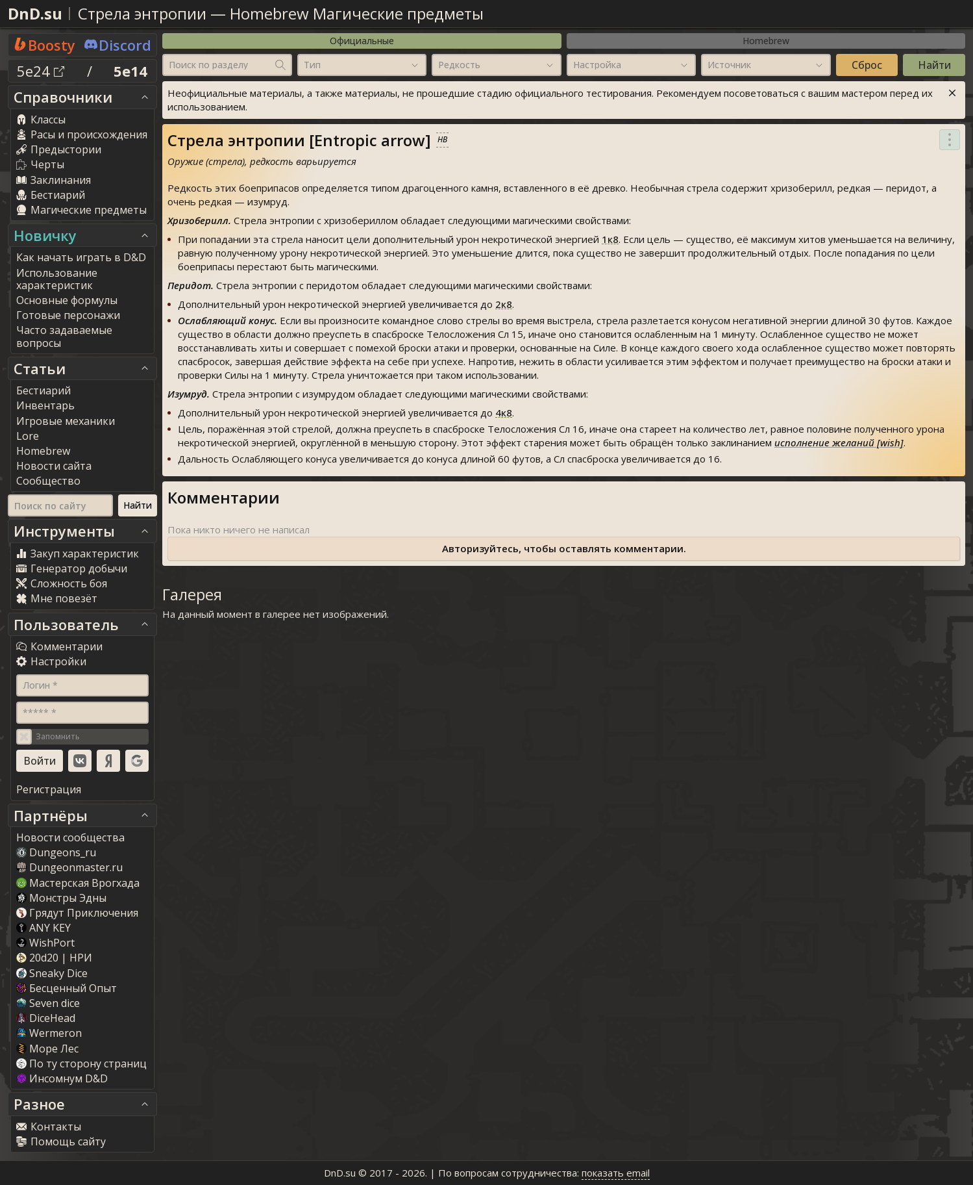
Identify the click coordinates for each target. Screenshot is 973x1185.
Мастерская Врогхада (78, 883)
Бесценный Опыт (66, 988)
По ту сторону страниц (81, 1063)
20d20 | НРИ (54, 957)
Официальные (362, 40)
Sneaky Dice (52, 973)
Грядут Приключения (77, 913)
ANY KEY (43, 928)
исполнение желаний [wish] (839, 442)
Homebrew (766, 40)
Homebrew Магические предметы (357, 13)
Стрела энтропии (142, 13)
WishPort (45, 943)
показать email (616, 1172)
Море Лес (47, 1048)
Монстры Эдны (61, 898)
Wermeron (49, 1033)
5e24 (40, 70)
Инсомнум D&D (62, 1078)
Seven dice (48, 1003)
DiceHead (45, 1018)
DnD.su (35, 13)
